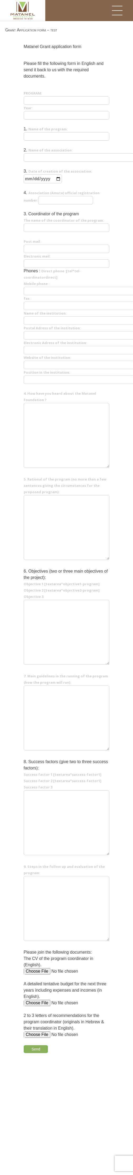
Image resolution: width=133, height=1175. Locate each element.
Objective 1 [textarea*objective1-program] (62, 584)
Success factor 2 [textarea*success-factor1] (62, 780)
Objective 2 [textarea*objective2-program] (62, 590)
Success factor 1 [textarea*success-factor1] (62, 774)
